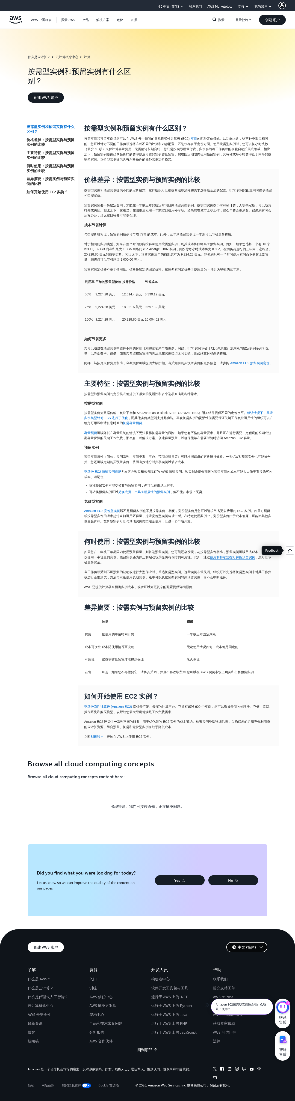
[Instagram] (237, 1069)
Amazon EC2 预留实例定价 (249, 363)
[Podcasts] (259, 1069)
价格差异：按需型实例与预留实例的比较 (50, 142)
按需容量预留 (132, 423)
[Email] (215, 1078)
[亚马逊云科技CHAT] (282, 1008)
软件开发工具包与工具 (169, 988)
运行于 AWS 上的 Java (169, 1014)
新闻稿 (33, 1041)
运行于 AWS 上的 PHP (169, 1023)
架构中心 (96, 1014)
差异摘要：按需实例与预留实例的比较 (50, 181)
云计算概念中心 (67, 57)
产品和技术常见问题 (106, 1023)
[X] (215, 1069)
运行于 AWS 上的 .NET (169, 996)
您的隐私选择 (76, 1085)
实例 (194, 138)
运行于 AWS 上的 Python (171, 1005)
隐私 (31, 1085)
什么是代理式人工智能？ (48, 996)
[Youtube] (252, 1069)
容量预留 (90, 433)
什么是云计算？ (39, 57)
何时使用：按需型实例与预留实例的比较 (50, 168)
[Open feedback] (290, 550)
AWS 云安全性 (39, 1014)
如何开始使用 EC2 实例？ (47, 192)
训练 (93, 988)
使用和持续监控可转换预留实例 (232, 557)
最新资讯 (35, 1023)
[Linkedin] (229, 1069)
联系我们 (220, 979)
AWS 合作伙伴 (101, 1041)
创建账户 (97, 736)
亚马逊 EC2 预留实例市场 (102, 471)
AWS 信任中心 (101, 996)
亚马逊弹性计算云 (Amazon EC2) (108, 706)
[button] (68, 20)
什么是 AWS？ (39, 979)
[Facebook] (222, 1069)
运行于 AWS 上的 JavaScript (174, 1032)
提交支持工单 (224, 988)
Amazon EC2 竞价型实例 (102, 511)
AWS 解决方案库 (102, 1005)
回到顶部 (147, 1049)
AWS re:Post (223, 996)
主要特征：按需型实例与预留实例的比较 (50, 155)
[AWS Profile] (282, 5)
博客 (31, 1032)
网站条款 (47, 1085)
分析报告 (96, 1032)
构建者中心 (160, 979)
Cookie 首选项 (108, 1085)
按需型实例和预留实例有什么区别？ (50, 129)
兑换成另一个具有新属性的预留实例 (144, 492)
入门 (93, 979)
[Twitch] (244, 1069)
